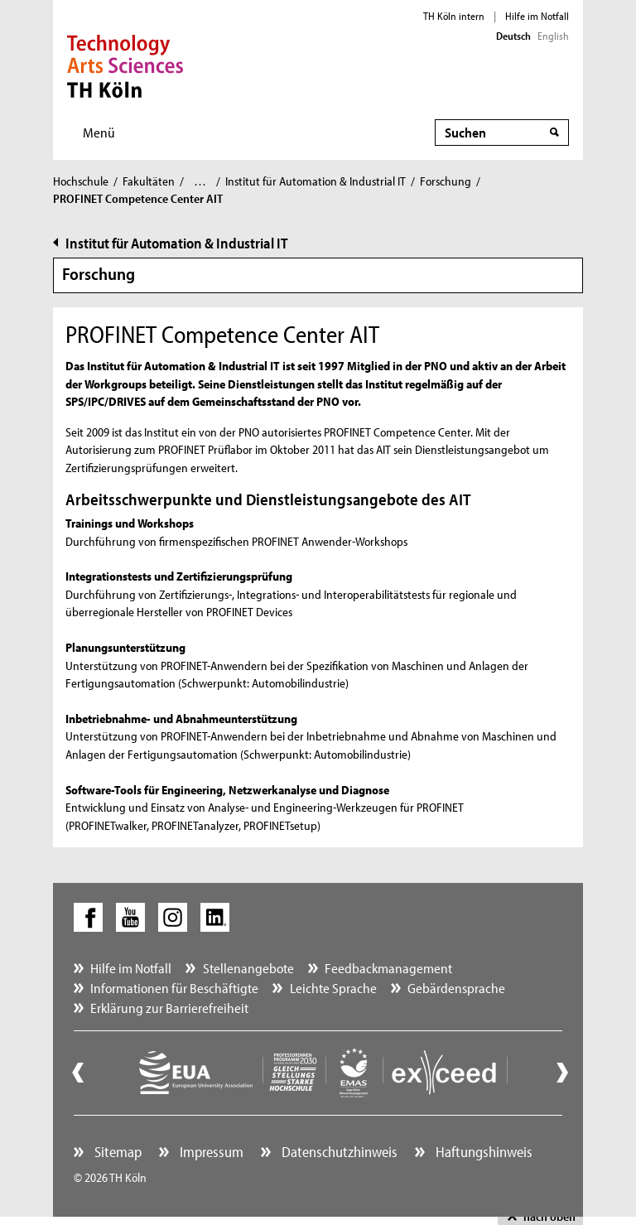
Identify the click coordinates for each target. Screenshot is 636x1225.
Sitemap (116, 1151)
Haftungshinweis (482, 1151)
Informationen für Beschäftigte (174, 987)
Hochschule (80, 181)
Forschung (445, 181)
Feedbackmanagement (388, 968)
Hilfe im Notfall (537, 15)
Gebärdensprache (456, 987)
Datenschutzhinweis (338, 1151)
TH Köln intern (453, 15)
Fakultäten (149, 181)
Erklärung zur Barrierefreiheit (169, 1007)
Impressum (209, 1151)
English (553, 35)
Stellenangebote (248, 968)
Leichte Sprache (333, 987)
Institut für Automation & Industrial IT (315, 181)
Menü (99, 132)
